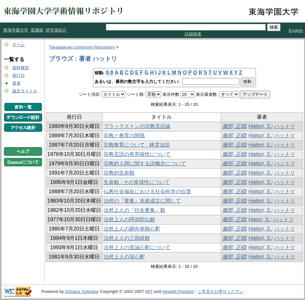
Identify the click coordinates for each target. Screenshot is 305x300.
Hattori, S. (259, 126)
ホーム (18, 44)
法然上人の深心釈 (124, 256)
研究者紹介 (56, 30)
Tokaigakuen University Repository (82, 47)
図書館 (37, 30)
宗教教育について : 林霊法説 (137, 145)
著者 (16, 83)
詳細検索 (193, 34)
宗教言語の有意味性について (137, 154)
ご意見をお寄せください (221, 291)
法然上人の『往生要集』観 (134, 210)
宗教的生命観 (119, 173)
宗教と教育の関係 (124, 135)
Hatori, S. (259, 219)
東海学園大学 (15, 30)
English (296, 30)
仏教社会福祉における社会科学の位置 (147, 191)
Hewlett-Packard (178, 291)
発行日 (18, 75)
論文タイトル (24, 90)
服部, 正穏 (234, 126)
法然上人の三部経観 (127, 238)
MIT (149, 291)
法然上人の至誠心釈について (137, 247)
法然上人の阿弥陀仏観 (129, 219)
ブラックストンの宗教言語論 (137, 126)
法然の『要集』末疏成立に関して (142, 201)
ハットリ (284, 126)
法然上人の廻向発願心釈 (132, 229)
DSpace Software (81, 291)
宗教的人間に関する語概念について (145, 163)
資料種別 (20, 67)
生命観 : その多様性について (137, 182)
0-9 (109, 72)
